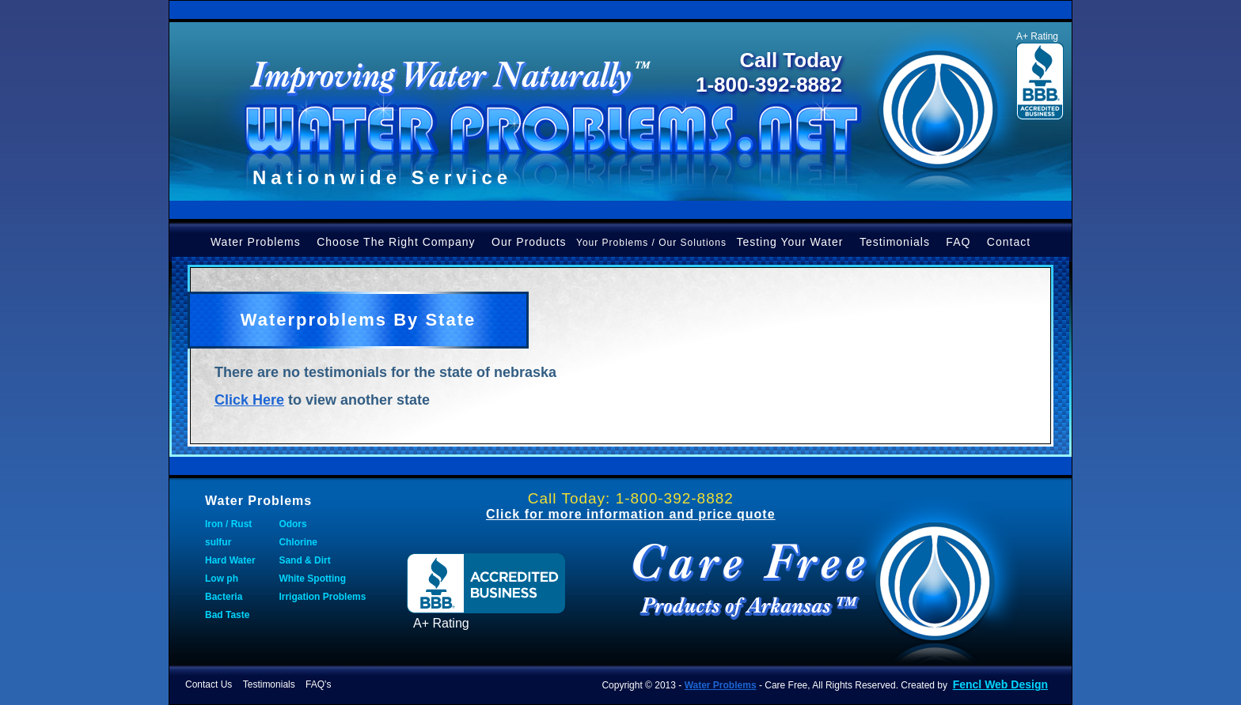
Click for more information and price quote (631, 514)
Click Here (249, 400)
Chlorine (298, 542)
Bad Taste (227, 614)
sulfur (218, 542)
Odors (292, 524)
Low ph (221, 578)
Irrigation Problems (322, 596)
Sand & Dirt (304, 560)
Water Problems (256, 242)
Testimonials (895, 242)
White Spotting (312, 578)
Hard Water (230, 560)
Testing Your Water (789, 242)
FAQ (958, 242)
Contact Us (208, 684)
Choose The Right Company (396, 242)
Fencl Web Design (1000, 684)
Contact (1008, 242)
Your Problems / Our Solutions (651, 242)
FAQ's (318, 684)
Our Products (528, 242)
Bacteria (223, 596)
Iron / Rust (228, 524)
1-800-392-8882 (769, 84)
